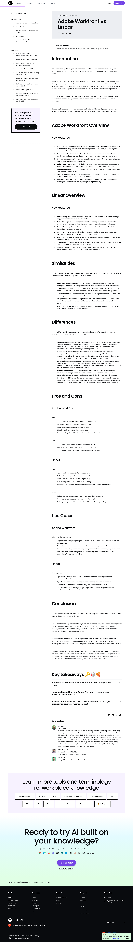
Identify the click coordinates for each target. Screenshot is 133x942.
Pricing (53, 3)
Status (58, 900)
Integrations (12, 903)
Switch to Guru (84, 911)
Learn (34, 897)
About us (83, 900)
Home (10, 882)
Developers (35, 906)
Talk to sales (119, 3)
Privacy (37, 936)
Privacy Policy (115, 938)
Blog (33, 911)
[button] (19, 3)
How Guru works (13, 900)
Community (36, 908)
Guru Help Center (61, 897)
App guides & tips (26, 882)
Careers (82, 897)
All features (11, 906)
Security (58, 903)
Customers (35, 900)
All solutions (12, 908)
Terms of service (14, 936)
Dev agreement (27, 936)
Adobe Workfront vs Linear (42, 882)
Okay (127, 936)
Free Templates (85, 914)
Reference (17, 882)
